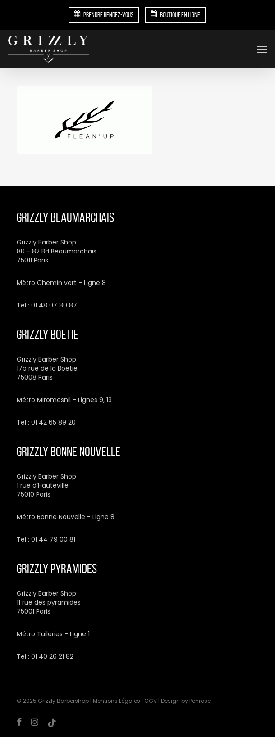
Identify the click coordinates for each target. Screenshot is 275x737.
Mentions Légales (116, 701)
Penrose (200, 701)
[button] (262, 49)
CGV (150, 701)
